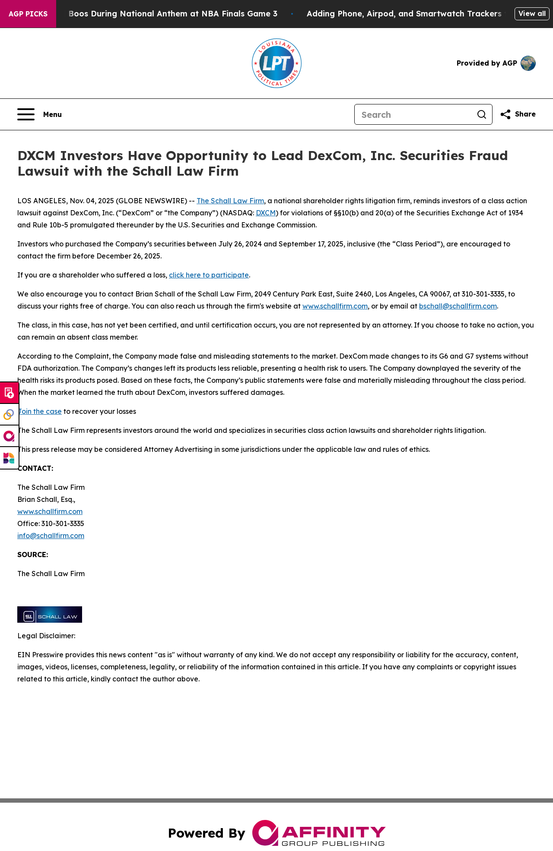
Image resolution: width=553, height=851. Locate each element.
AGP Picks (28, 13)
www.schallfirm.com (50, 511)
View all (532, 13)
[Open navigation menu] (39, 114)
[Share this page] (517, 114)
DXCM (266, 212)
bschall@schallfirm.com (458, 306)
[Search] (413, 114)
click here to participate (209, 275)
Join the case (39, 411)
